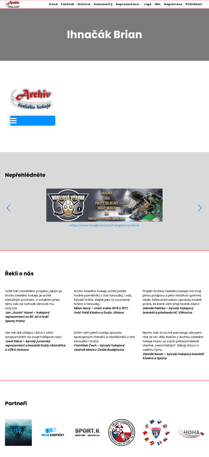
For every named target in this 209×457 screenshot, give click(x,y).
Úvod (53, 4)
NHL (158, 4)
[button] (9, 208)
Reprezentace (127, 4)
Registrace (173, 4)
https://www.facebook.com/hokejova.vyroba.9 (104, 225)
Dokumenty (103, 4)
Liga (148, 4)
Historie (84, 4)
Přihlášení (194, 4)
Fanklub (67, 4)
